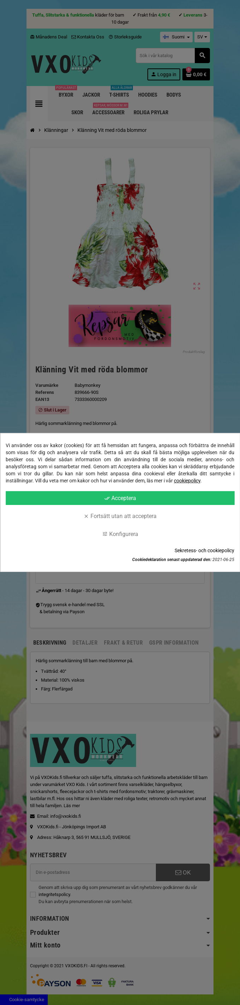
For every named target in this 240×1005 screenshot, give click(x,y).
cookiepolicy (187, 480)
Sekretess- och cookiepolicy (204, 550)
